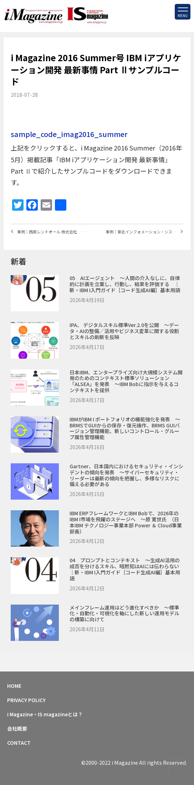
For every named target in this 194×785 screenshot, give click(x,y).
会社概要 (17, 728)
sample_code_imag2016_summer (69, 134)
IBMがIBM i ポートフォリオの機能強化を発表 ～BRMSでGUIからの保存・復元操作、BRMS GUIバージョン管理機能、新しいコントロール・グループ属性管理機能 (125, 428)
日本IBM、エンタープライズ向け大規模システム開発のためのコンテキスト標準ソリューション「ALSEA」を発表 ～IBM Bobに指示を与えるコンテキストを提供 (126, 381)
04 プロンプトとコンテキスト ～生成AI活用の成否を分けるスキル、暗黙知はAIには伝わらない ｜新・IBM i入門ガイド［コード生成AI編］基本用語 (129, 569)
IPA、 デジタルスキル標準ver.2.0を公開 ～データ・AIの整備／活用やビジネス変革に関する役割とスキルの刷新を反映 (124, 331)
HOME (14, 685)
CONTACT (19, 742)
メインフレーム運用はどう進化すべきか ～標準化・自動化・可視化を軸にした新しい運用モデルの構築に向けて (124, 613)
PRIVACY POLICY (26, 700)
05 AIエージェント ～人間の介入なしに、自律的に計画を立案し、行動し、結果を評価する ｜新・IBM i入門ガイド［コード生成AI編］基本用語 (125, 284)
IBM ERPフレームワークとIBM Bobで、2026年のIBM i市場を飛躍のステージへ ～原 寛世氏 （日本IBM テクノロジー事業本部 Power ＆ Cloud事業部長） (126, 522)
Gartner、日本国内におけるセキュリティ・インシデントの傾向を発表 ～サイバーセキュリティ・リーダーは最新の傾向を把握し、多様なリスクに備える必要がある (126, 475)
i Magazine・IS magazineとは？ (45, 714)
